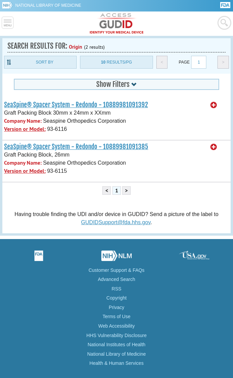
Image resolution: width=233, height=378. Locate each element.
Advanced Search (116, 279)
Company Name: (23, 120)
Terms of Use (116, 316)
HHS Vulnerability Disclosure (116, 335)
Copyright (116, 298)
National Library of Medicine (48, 5)
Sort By (44, 62)
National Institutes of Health (116, 344)
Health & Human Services (116, 363)
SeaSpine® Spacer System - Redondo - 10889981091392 (76, 105)
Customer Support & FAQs (116, 270)
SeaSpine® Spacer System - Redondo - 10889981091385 (76, 147)
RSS (117, 288)
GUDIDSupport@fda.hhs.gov (115, 222)
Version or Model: (25, 129)
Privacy (116, 307)
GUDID (117, 23)
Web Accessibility (116, 326)
